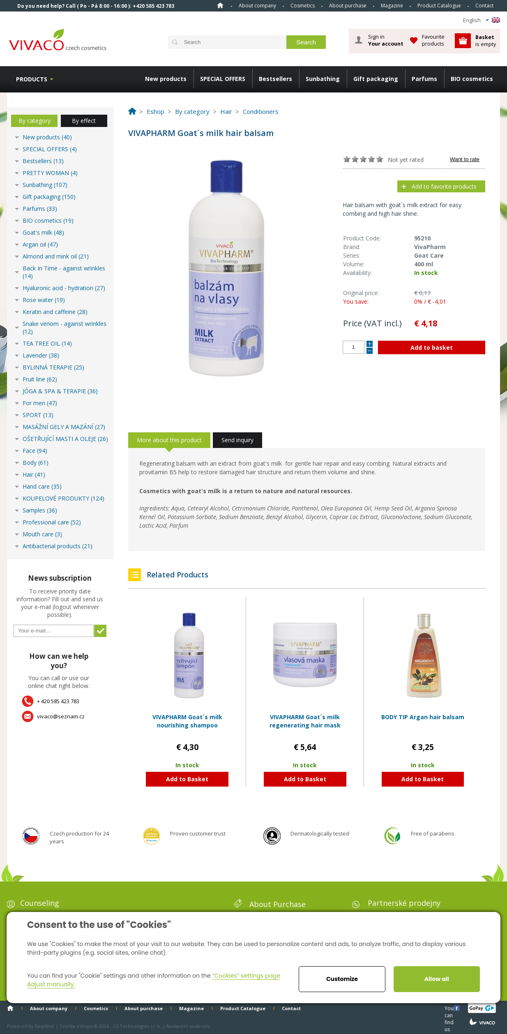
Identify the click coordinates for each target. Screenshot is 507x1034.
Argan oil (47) (40, 244)
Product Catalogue (439, 5)
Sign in (385, 40)
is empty (485, 40)
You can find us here (450, 1008)
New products (166, 79)
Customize (342, 979)
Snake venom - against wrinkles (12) (64, 327)
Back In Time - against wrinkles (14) (64, 272)
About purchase (347, 5)
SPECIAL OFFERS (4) (50, 149)
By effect (84, 121)
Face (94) (35, 451)
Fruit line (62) (40, 379)
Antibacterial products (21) (57, 546)
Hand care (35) (42, 486)
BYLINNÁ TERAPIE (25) (53, 367)
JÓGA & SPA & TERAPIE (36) (60, 391)
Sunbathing (323, 79)
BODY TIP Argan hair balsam (422, 717)
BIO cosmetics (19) (48, 220)
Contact (484, 5)
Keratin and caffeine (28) (55, 312)
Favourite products (433, 40)
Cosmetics (302, 5)
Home (220, 5)
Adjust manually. (51, 984)
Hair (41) (34, 474)
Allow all (436, 979)
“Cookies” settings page (246, 976)
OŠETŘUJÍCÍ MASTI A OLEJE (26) (65, 439)
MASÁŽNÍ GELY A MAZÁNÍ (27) (64, 427)
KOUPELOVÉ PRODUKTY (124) (63, 498)
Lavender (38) (41, 355)
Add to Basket (187, 779)
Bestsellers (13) (43, 161)
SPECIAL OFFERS (222, 79)
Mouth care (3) (42, 534)
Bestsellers (275, 79)
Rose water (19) (44, 300)
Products (31, 79)
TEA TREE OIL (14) (47, 343)
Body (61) (35, 462)
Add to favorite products (444, 186)
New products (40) (47, 137)
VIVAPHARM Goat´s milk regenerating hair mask (305, 721)
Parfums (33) (40, 208)
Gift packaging (375, 79)
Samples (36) (40, 510)
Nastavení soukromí (188, 1026)
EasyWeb (44, 1026)
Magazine (392, 5)
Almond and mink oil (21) (56, 256)
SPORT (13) (38, 415)
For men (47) (40, 403)
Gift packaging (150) (49, 197)
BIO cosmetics (472, 79)
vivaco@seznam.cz (61, 716)
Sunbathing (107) (45, 185)
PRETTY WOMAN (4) (50, 173)
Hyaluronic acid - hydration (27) (64, 288)
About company (257, 5)
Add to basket (431, 347)
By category (34, 121)
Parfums (424, 79)
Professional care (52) (52, 522)
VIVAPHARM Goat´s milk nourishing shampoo (187, 721)
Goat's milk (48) (43, 232)
